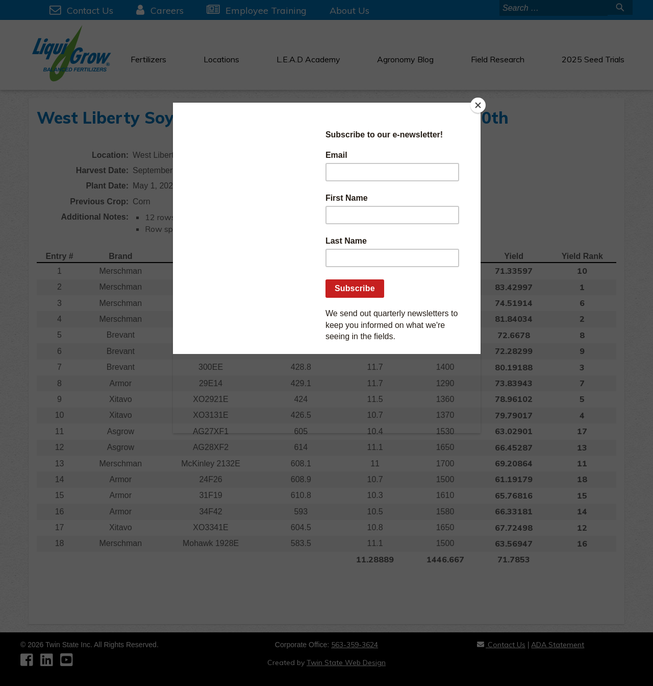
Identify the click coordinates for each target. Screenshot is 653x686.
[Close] (478, 105)
